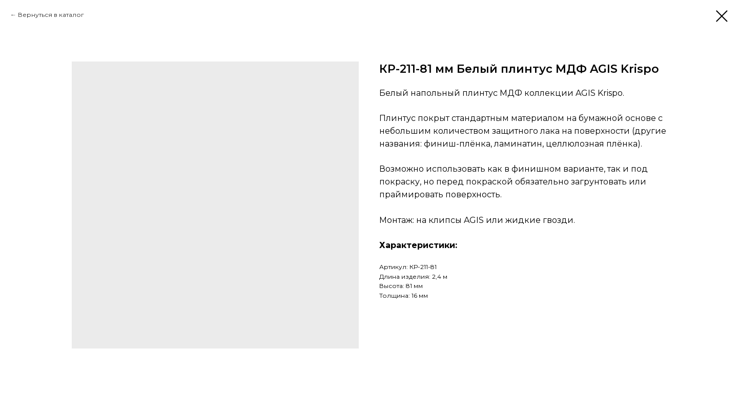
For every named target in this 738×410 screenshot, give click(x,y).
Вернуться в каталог (51, 14)
